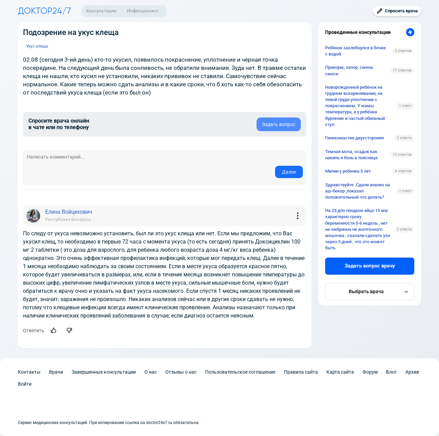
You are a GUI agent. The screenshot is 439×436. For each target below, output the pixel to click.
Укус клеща (37, 46)
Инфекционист (142, 10)
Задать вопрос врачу (370, 266)
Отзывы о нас (181, 372)
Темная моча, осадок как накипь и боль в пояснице (351, 154)
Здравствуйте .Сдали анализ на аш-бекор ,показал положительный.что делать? (357, 191)
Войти (25, 384)
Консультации (101, 10)
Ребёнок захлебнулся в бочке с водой (355, 51)
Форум (370, 372)
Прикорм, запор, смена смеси (349, 70)
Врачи (56, 372)
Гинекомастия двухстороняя (354, 137)
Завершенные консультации (104, 372)
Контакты (29, 372)
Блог (391, 372)
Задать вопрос (278, 124)
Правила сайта (301, 372)
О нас (150, 372)
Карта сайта (340, 372)
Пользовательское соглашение (240, 372)
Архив (412, 372)
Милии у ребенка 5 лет (348, 171)
